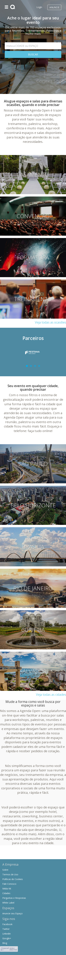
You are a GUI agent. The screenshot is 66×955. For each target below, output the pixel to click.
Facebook (7, 924)
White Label (8, 902)
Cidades (6, 893)
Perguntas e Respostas (14, 897)
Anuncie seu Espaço (12, 913)
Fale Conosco (9, 883)
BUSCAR (33, 54)
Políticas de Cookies (12, 879)
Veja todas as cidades (51, 694)
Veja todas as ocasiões (50, 322)
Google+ (6, 938)
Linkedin (6, 933)
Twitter (6, 928)
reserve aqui (54, 74)
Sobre (5, 869)
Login (39, 7)
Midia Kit (6, 888)
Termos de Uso (10, 874)
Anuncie (54, 7)
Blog (4, 943)
